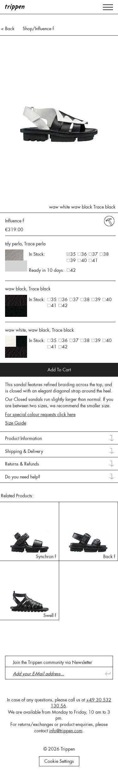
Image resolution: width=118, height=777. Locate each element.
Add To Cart (59, 370)
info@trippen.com (65, 731)
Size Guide (15, 423)
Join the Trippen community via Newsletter (52, 662)
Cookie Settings (59, 761)
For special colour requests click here (40, 414)
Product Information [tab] (23, 438)
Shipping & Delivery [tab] (24, 451)
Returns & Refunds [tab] (22, 464)
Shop (27, 28)
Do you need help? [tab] (22, 477)
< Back (7, 28)
